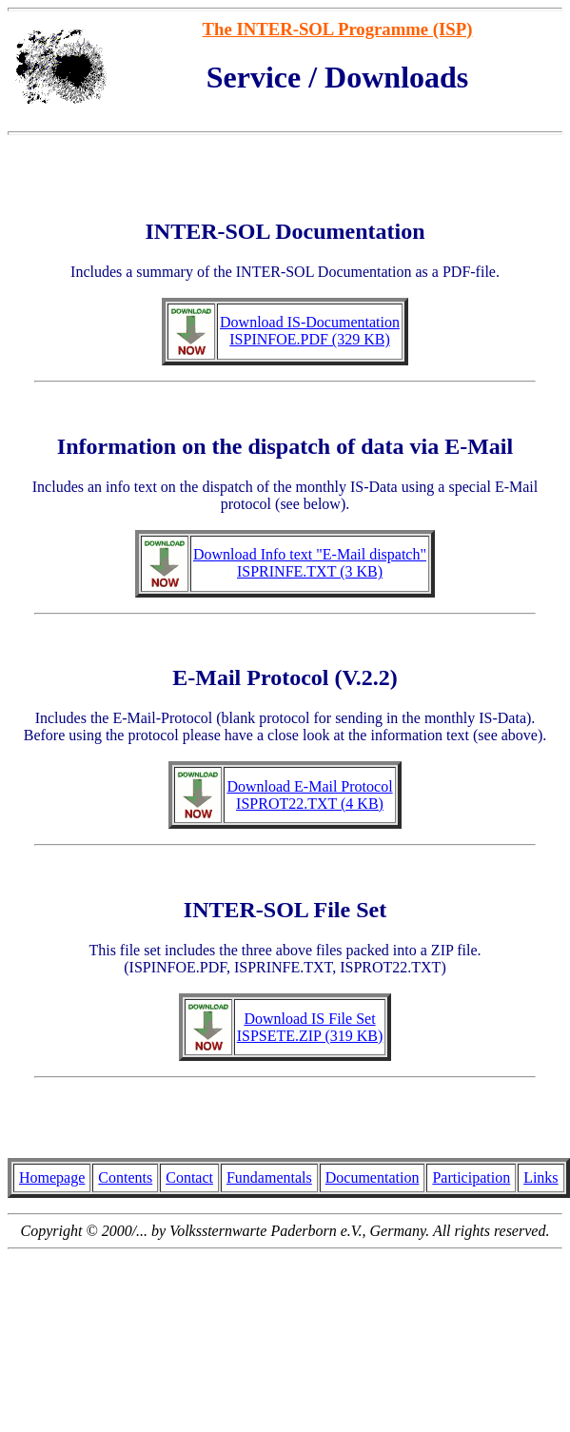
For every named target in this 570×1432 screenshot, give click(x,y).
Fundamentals (269, 1177)
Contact (189, 1177)
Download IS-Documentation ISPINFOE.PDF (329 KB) (310, 330)
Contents (125, 1177)
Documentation (372, 1177)
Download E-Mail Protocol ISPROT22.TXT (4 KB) (309, 795)
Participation (471, 1177)
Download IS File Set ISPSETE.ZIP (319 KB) (310, 1027)
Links (540, 1177)
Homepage (52, 1177)
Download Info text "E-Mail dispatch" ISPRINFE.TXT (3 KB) (309, 562)
